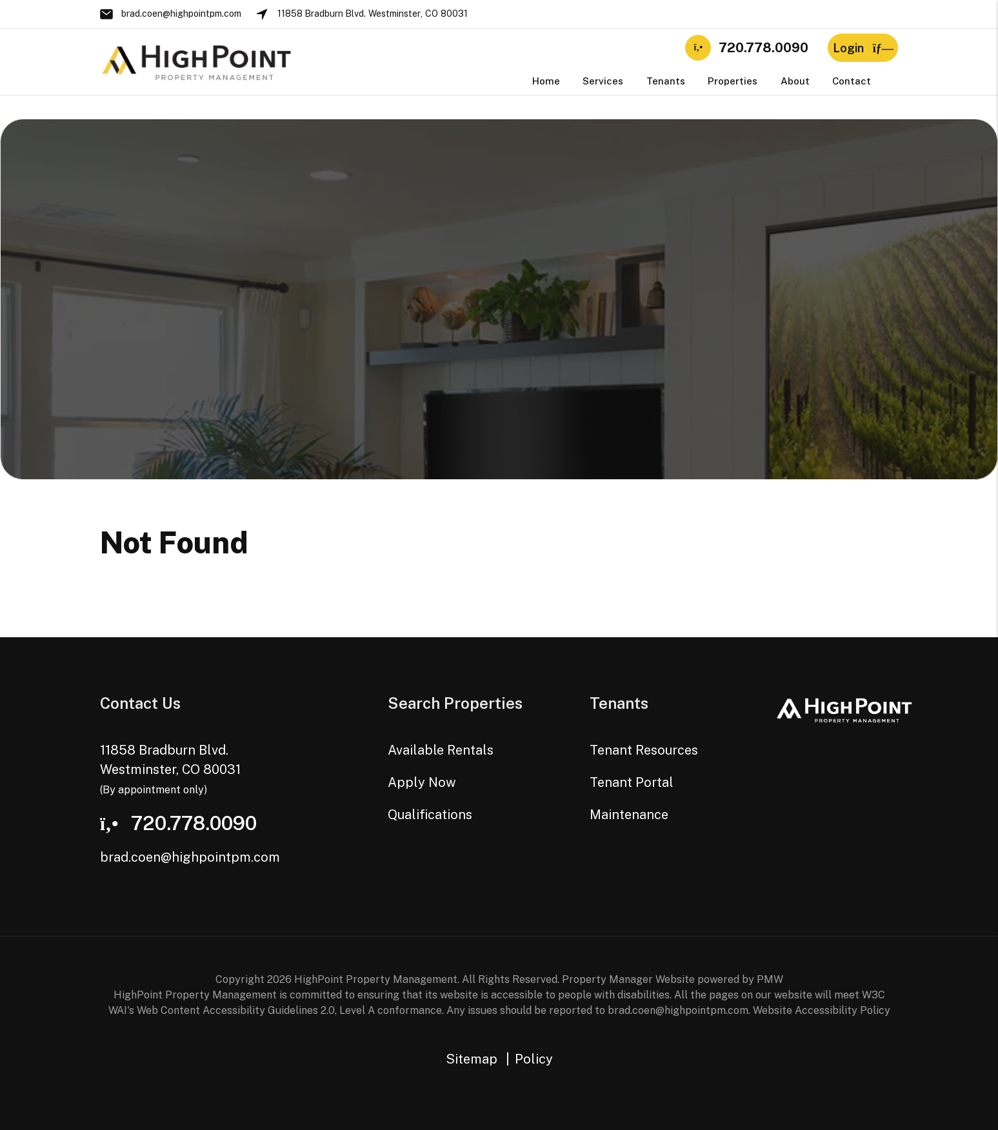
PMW (770, 979)
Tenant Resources (644, 750)
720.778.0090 (763, 47)
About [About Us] (795, 80)
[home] (197, 61)
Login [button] (863, 48)
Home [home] (546, 80)
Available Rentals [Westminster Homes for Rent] (441, 750)
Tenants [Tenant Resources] (665, 80)
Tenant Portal (632, 782)
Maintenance (629, 814)
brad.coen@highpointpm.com (181, 13)
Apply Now (422, 782)
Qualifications (430, 814)
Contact (851, 80)
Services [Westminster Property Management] (603, 80)
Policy (534, 1059)
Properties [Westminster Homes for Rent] (732, 80)
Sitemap (471, 1059)
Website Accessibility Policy (821, 1010)
